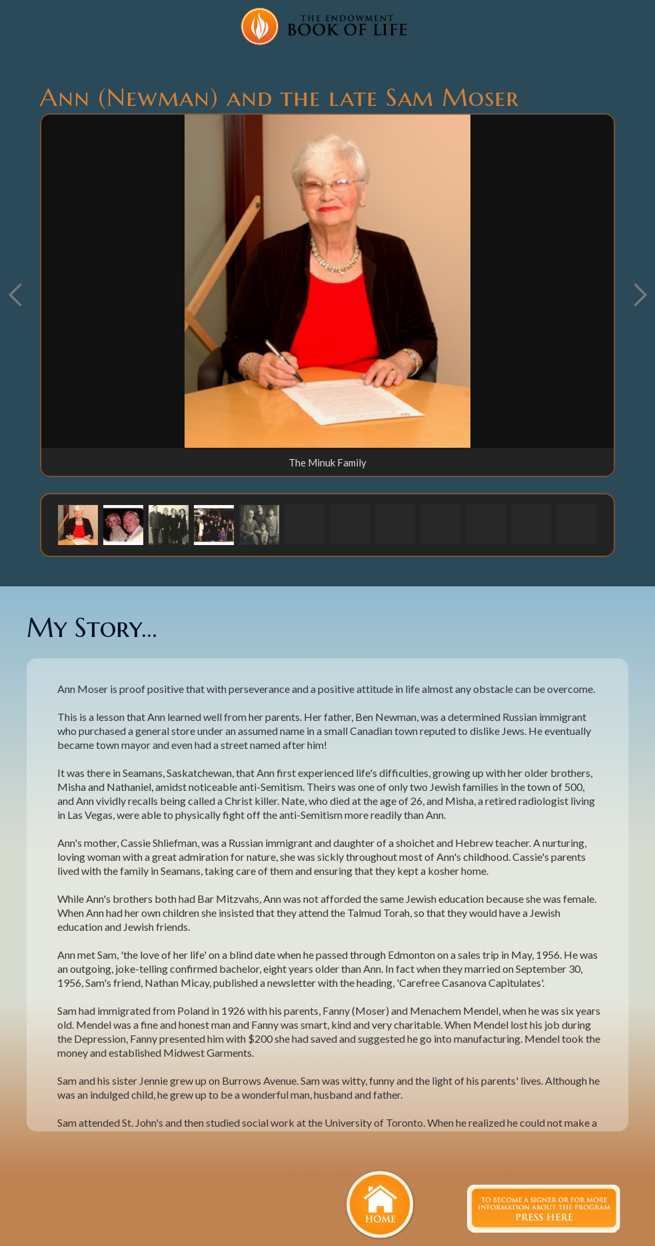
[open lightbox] (327, 281)
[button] (78, 524)
